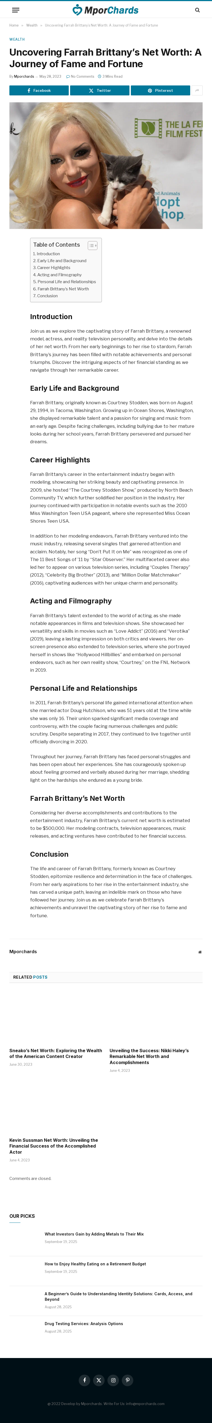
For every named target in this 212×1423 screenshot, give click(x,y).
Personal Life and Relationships (69, 281)
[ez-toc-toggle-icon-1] (93, 245)
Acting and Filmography (61, 274)
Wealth (17, 39)
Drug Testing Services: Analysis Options (84, 1323)
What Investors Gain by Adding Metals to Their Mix (94, 1233)
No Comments (80, 76)
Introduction (49, 253)
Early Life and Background (63, 260)
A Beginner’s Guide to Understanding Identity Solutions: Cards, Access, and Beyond (118, 1296)
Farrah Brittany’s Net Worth (66, 288)
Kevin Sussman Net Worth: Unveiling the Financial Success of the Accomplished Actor (53, 1146)
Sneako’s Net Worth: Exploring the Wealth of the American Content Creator (55, 1053)
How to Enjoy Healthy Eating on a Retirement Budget (95, 1263)
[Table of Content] (96, 245)
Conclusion (48, 295)
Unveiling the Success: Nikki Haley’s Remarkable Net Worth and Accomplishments (149, 1056)
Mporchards (24, 76)
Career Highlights (54, 267)
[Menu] (15, 10)
